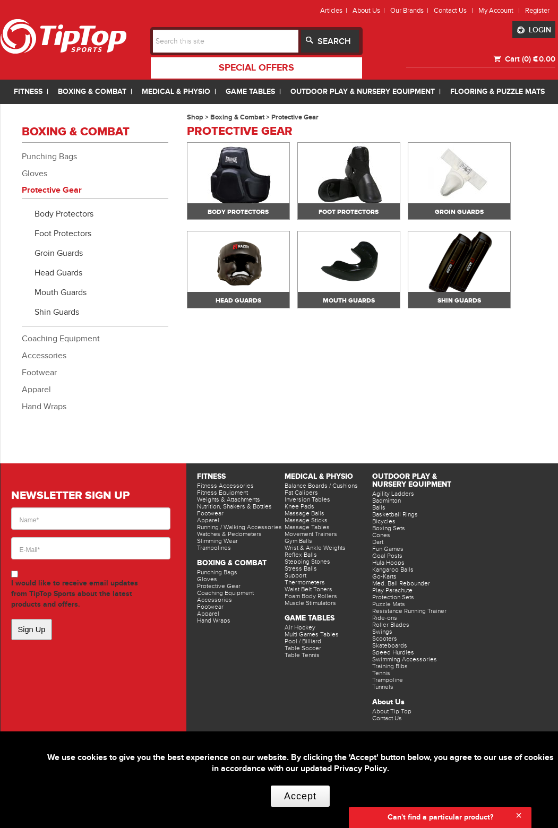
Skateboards (389, 645)
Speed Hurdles (393, 652)
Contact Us (387, 718)
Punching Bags (49, 156)
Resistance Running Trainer (409, 611)
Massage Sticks (306, 520)
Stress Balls (301, 568)
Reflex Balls (301, 554)
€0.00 (544, 59)
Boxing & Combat (232, 562)
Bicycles (384, 521)
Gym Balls (298, 541)
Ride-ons (384, 618)
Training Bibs (390, 666)
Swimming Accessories (404, 659)
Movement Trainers (311, 534)
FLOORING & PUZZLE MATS (497, 91)
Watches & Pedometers (229, 534)
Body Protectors (64, 214)
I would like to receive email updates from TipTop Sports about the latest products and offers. (74, 594)
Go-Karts (384, 576)
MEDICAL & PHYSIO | (181, 91)
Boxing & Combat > (240, 117)
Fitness (211, 476)
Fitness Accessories (225, 485)
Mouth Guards (61, 292)
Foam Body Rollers (311, 596)
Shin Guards (57, 312)
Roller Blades (390, 624)
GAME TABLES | (255, 91)
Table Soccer (303, 648)
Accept (300, 796)
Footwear (39, 372)
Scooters (384, 638)
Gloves (34, 173)
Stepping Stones (307, 561)
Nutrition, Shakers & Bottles (234, 506)
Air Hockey (300, 627)
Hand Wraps (44, 406)
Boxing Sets (388, 528)
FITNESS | (33, 91)
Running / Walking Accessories (239, 527)
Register (537, 10)
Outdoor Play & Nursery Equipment (411, 480)
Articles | (335, 10)
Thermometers (305, 582)
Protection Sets (393, 597)
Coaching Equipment (61, 338)
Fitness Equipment (222, 492)
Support (295, 575)
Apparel (36, 389)
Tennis (381, 673)
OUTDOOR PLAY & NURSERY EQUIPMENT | (367, 91)
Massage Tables (307, 527)
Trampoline (387, 680)
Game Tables (309, 618)
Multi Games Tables (312, 634)
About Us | (370, 10)
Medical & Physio (319, 476)
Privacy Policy (360, 769)
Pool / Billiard (303, 641)
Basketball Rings (395, 514)
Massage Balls (304, 513)
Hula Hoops (388, 562)
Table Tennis (302, 655)
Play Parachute (392, 590)
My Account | (500, 10)
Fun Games (388, 549)
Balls (378, 507)
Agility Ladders (393, 493)
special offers (256, 68)
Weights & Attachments (228, 499)
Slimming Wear (217, 541)
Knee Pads (299, 506)
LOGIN (534, 30)
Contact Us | (455, 10)
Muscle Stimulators (310, 603)
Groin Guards (59, 253)
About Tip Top (391, 711)
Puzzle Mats (388, 604)
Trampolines (214, 547)
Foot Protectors (63, 233)
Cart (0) (517, 59)
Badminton (386, 500)
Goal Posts (387, 555)
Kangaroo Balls (393, 569)
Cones (381, 535)
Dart (377, 542)
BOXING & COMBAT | (97, 91)
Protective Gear (52, 190)
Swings (382, 631)
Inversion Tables (307, 499)
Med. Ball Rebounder (401, 583)
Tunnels (382, 687)
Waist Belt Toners (308, 589)
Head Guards (58, 273)
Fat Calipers (301, 492)
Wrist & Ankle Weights (315, 547)
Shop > (198, 117)
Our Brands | (411, 10)
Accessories (44, 355)
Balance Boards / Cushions (321, 485)
